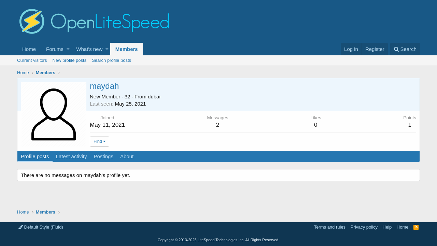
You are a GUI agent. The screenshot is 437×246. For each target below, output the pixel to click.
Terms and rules (330, 227)
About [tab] (126, 156)
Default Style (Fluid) (40, 227)
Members (126, 49)
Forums (55, 49)
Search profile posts (111, 60)
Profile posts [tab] (35, 156)
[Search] (405, 49)
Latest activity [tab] (71, 156)
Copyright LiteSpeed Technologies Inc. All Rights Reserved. (218, 240)
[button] (68, 49)
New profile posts (69, 60)
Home (29, 49)
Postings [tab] (103, 156)
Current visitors (32, 60)
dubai (154, 96)
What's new (89, 49)
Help (387, 227)
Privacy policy (364, 227)
